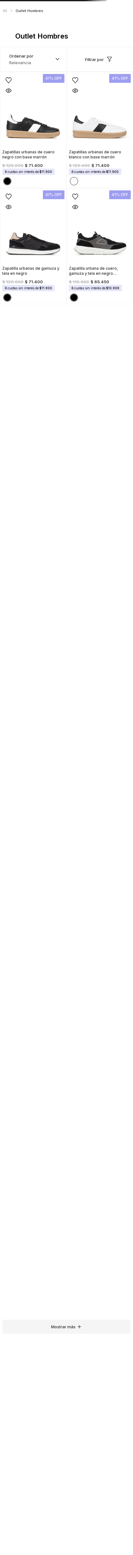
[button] (8, 90)
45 (5, 11)
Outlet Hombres (29, 11)
